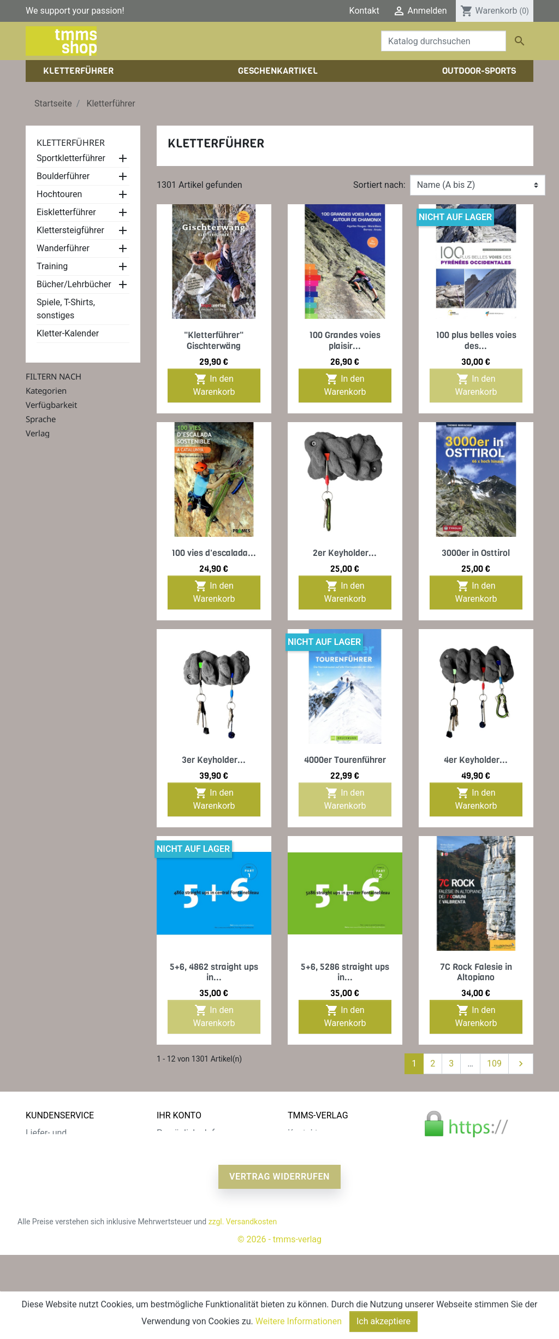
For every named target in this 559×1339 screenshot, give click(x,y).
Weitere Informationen (298, 1321)
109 (494, 1063)
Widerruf (42, 1185)
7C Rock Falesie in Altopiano (476, 972)
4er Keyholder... (476, 760)
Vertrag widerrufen (279, 1260)
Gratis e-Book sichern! (68, 1198)
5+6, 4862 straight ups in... (214, 972)
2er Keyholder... (345, 553)
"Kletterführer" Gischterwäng (213, 340)
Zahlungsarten (54, 1172)
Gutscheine (178, 1185)
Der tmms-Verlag (320, 1146)
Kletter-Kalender (68, 333)
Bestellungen (182, 1146)
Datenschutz (50, 1159)
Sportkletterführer (71, 158)
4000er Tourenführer (345, 760)
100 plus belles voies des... (476, 340)
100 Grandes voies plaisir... (344, 340)
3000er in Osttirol (476, 553)
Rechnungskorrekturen (200, 1159)
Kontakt (364, 10)
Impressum (310, 1159)
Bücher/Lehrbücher (74, 284)
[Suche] (443, 41)
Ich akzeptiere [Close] (383, 1321)
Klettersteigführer (70, 230)
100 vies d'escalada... (213, 553)
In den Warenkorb (214, 384)
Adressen (175, 1172)
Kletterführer (71, 143)
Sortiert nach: (379, 185)
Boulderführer (63, 176)
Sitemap (42, 1211)
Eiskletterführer (66, 212)
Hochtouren (59, 194)
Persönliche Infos (190, 1133)
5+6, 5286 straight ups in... (345, 972)
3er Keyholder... (214, 760)
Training (52, 266)
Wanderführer (63, 248)
